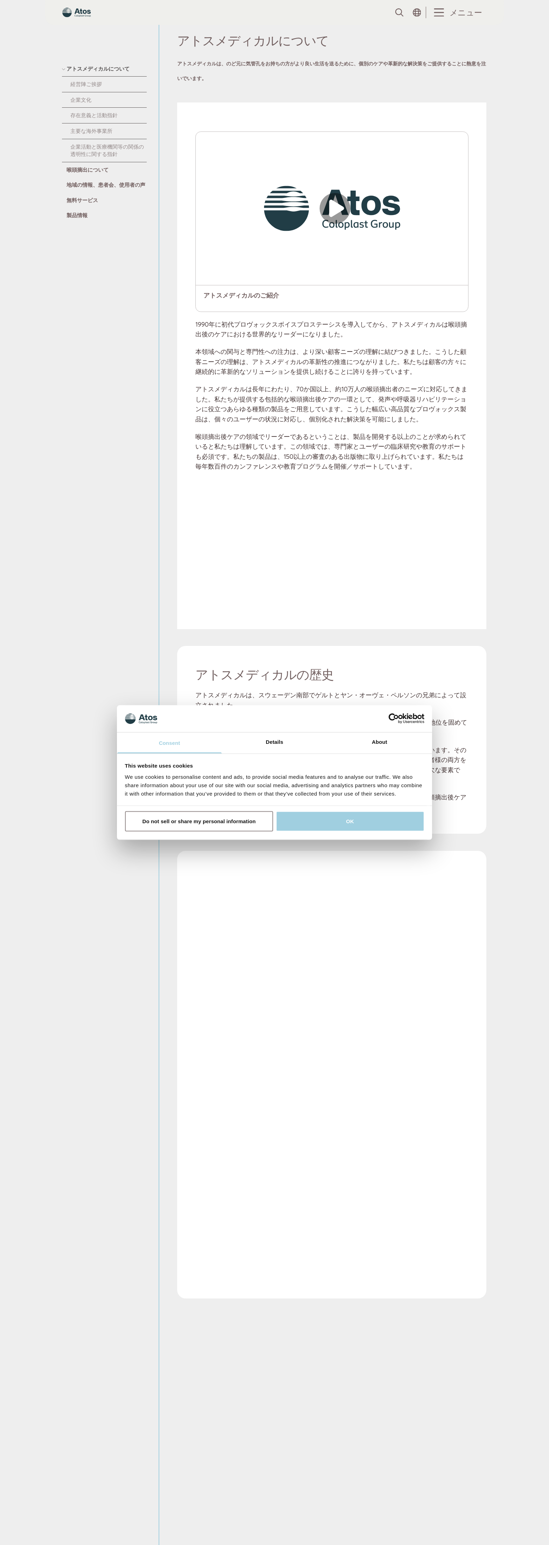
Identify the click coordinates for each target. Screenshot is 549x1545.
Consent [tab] (169, 743)
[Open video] (332, 222)
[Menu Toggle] (456, 19)
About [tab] (379, 742)
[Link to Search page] (399, 19)
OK (350, 821)
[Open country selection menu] (417, 19)
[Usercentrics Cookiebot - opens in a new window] (393, 718)
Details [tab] (274, 742)
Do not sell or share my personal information (199, 821)
